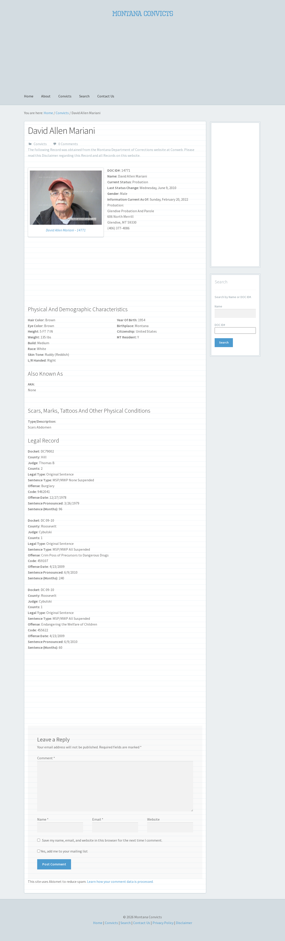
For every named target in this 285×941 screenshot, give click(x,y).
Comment (46, 758)
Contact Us (105, 96)
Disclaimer (50, 155)
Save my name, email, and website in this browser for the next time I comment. (102, 840)
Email (97, 819)
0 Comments (68, 144)
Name (43, 819)
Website (153, 819)
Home (28, 96)
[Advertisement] (142, 53)
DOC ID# (220, 325)
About (46, 96)
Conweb (177, 149)
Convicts (64, 96)
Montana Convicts (142, 14)
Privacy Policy (163, 922)
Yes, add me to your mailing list (62, 851)
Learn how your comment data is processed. (120, 881)
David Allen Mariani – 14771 (66, 230)
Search (84, 96)
